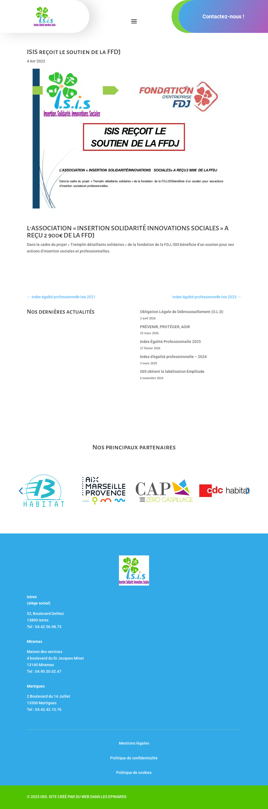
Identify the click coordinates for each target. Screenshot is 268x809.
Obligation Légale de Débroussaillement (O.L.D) (181, 312)
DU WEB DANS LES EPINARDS (101, 796)
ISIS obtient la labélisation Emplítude (172, 371)
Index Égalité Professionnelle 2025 (170, 341)
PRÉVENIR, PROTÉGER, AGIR (165, 327)
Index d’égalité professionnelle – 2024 (173, 356)
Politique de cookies (134, 772)
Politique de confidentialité (134, 758)
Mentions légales (134, 743)
